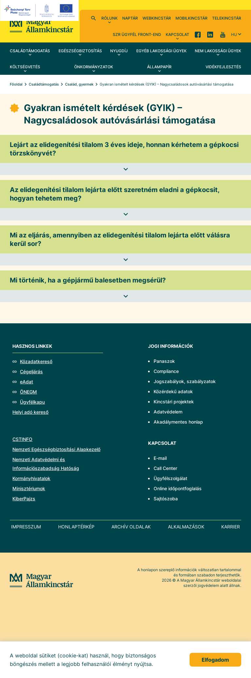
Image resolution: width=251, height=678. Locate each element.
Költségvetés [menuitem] (25, 66)
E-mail (160, 458)
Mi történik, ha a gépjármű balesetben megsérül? (88, 280)
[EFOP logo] (40, 10)
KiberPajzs (23, 498)
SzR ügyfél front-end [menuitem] (137, 34)
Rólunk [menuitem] (109, 18)
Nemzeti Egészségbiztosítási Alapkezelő (56, 449)
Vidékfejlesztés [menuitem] (223, 66)
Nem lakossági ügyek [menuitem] (218, 50)
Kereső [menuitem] (93, 18)
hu (234, 34)
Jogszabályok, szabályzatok (185, 381)
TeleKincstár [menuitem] (226, 18)
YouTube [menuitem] (222, 34)
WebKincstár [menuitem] (156, 18)
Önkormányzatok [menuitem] (93, 66)
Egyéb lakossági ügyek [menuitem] (161, 50)
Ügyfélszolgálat (170, 478)
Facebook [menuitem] (198, 34)
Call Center (165, 468)
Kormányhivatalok (31, 478)
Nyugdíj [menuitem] (119, 50)
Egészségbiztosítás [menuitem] (80, 50)
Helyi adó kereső (30, 412)
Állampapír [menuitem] (159, 66)
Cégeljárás (31, 371)
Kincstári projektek (174, 401)
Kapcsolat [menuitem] (177, 34)
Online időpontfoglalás (178, 488)
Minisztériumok (28, 488)
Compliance (166, 371)
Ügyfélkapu (32, 402)
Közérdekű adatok (173, 391)
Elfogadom (215, 659)
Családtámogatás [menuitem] (30, 50)
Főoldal (16, 84)
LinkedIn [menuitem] (210, 34)
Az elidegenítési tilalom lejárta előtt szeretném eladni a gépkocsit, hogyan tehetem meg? (115, 194)
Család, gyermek (79, 84)
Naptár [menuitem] (130, 18)
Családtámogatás (44, 84)
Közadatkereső (36, 361)
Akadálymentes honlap (178, 422)
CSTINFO (22, 439)
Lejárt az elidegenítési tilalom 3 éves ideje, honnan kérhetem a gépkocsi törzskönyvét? (124, 149)
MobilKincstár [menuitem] (192, 18)
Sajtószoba (166, 498)
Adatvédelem (168, 411)
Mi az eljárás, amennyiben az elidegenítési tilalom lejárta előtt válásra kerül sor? (120, 239)
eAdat (26, 381)
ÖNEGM (28, 392)
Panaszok (164, 361)
